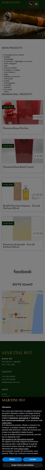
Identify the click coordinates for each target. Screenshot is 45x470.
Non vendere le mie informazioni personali (17, 439)
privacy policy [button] (24, 449)
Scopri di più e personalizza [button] (22, 465)
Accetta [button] (33, 459)
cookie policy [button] (6, 423)
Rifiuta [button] (12, 459)
